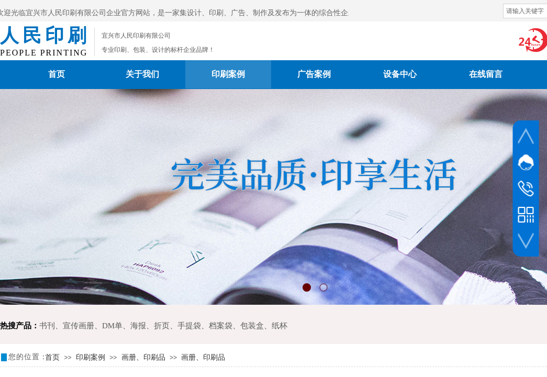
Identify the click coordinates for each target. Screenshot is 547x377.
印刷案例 (228, 74)
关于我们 (142, 74)
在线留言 (486, 74)
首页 (56, 74)
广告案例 (314, 74)
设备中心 (400, 74)
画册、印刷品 (143, 357)
